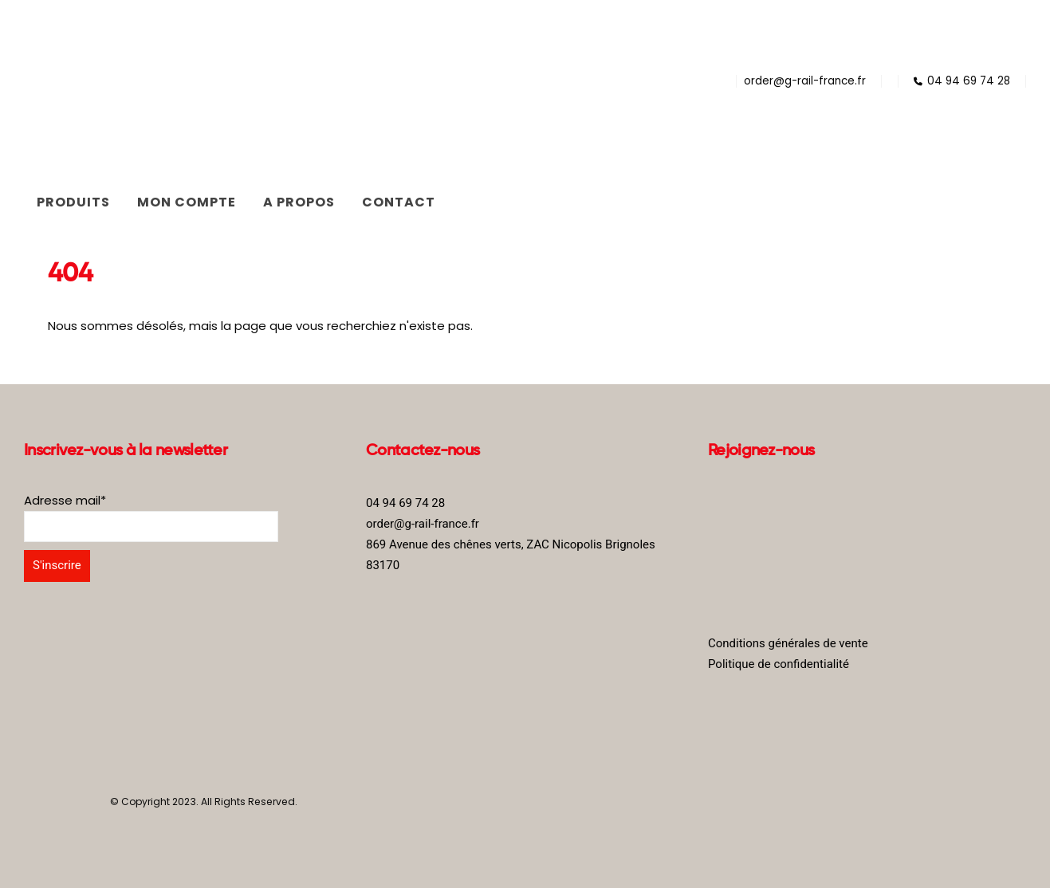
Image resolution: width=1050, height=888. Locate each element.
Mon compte (186, 202)
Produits (73, 202)
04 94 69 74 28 (962, 80)
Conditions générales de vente (788, 643)
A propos (299, 202)
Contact (398, 202)
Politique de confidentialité (778, 664)
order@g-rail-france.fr (805, 80)
